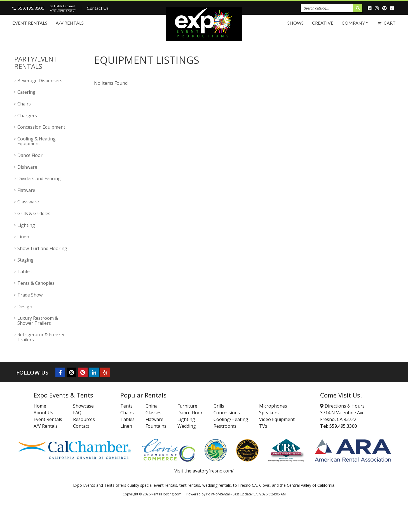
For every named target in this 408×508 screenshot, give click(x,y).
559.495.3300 (30, 8)
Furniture (187, 406)
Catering (26, 92)
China (152, 406)
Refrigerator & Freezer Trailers (41, 337)
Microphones (273, 406)
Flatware (26, 190)
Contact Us (98, 8)
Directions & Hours (342, 406)
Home (40, 406)
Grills (219, 406)
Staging (25, 260)
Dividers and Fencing (39, 178)
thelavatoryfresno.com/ (209, 471)
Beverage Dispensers (39, 80)
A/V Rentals (70, 22)
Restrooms (225, 426)
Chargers (27, 115)
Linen (23, 237)
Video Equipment (277, 419)
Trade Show (30, 295)
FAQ (77, 413)
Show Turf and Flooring (42, 248)
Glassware (28, 202)
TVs (263, 426)
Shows (295, 22)
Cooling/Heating (231, 419)
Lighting (26, 225)
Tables (24, 272)
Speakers (269, 413)
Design (24, 307)
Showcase (83, 406)
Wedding (186, 426)
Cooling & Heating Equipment (36, 141)
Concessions (227, 413)
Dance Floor (30, 155)
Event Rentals (29, 22)
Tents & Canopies (36, 283)
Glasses (153, 413)
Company (355, 22)
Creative (322, 22)
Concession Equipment (41, 127)
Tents (126, 406)
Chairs (24, 104)
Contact (81, 426)
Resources (84, 419)
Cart (387, 22)
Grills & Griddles (33, 213)
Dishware (27, 167)
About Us (43, 413)
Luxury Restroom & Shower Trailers (37, 320)
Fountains (156, 426)
